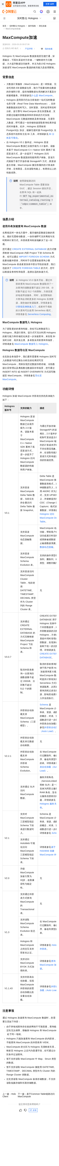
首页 (4, 26)
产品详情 (29, 49)
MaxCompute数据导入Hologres (31, 344)
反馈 (33, 1110)
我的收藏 (48, 49)
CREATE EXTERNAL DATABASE (29, 249)
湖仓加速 (42, 26)
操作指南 (32, 26)
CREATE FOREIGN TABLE (26, 268)
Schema (44, 704)
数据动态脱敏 (46, 547)
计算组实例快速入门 (26, 306)
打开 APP (50, 4)
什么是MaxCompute (42, 95)
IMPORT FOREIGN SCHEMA (34, 256)
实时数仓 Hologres (17, 26)
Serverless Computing (39, 314)
